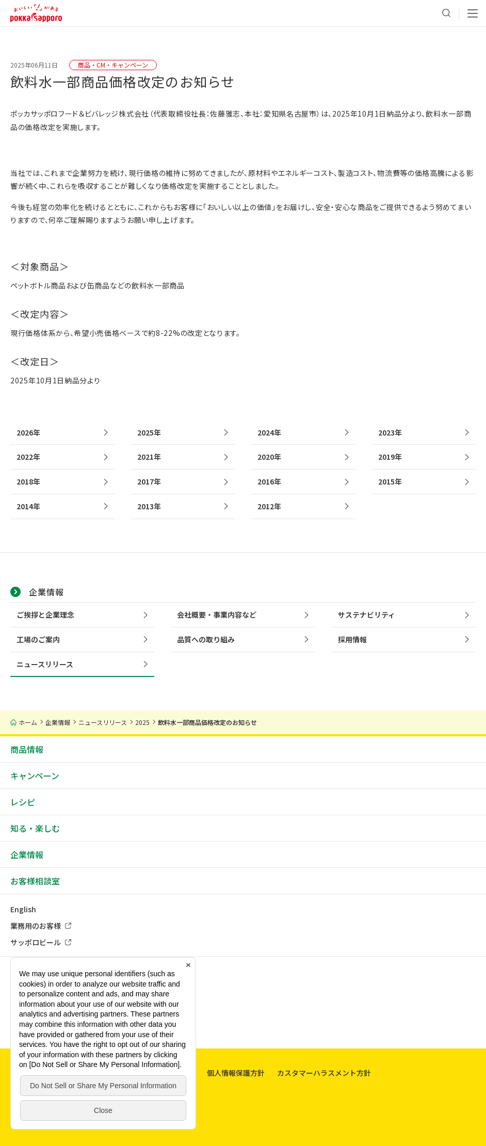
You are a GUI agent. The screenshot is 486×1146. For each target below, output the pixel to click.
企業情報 (26, 854)
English (23, 909)
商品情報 (26, 749)
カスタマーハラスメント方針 (324, 1073)
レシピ (22, 802)
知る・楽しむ (35, 828)
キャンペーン (34, 775)
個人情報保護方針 (236, 1073)
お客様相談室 (35, 881)
